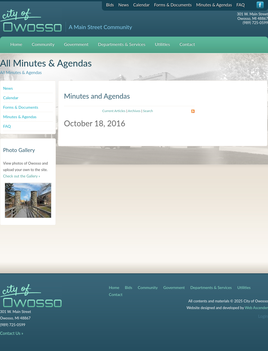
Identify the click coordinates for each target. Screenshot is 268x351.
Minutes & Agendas (214, 4)
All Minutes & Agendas (21, 72)
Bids (110, 4)
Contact (187, 44)
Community (43, 44)
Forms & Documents (173, 4)
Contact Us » (11, 333)
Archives (134, 111)
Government (76, 44)
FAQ (240, 4)
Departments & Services (121, 44)
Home (16, 44)
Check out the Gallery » (21, 176)
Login (263, 316)
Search (148, 111)
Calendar (141, 4)
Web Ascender (256, 307)
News (123, 4)
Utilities (162, 44)
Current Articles (113, 111)
